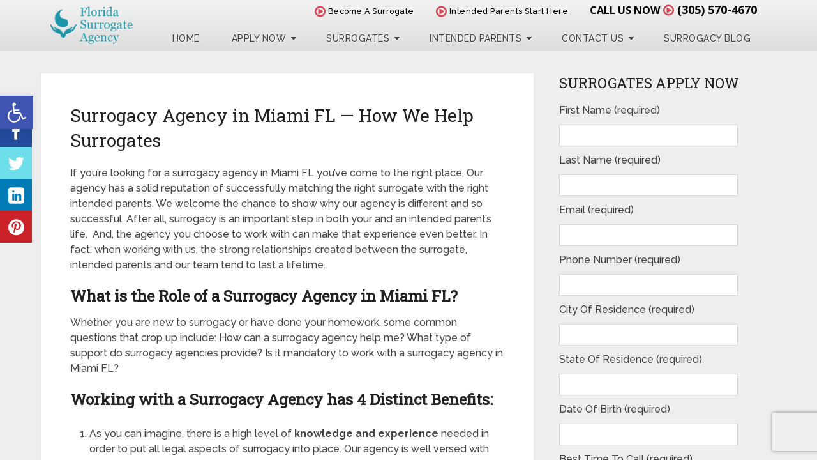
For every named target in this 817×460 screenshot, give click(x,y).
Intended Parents (475, 38)
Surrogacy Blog (707, 38)
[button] (16, 112)
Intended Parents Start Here (502, 11)
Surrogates (357, 38)
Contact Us (593, 38)
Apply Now (259, 38)
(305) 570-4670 (717, 9)
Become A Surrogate (364, 11)
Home (186, 38)
